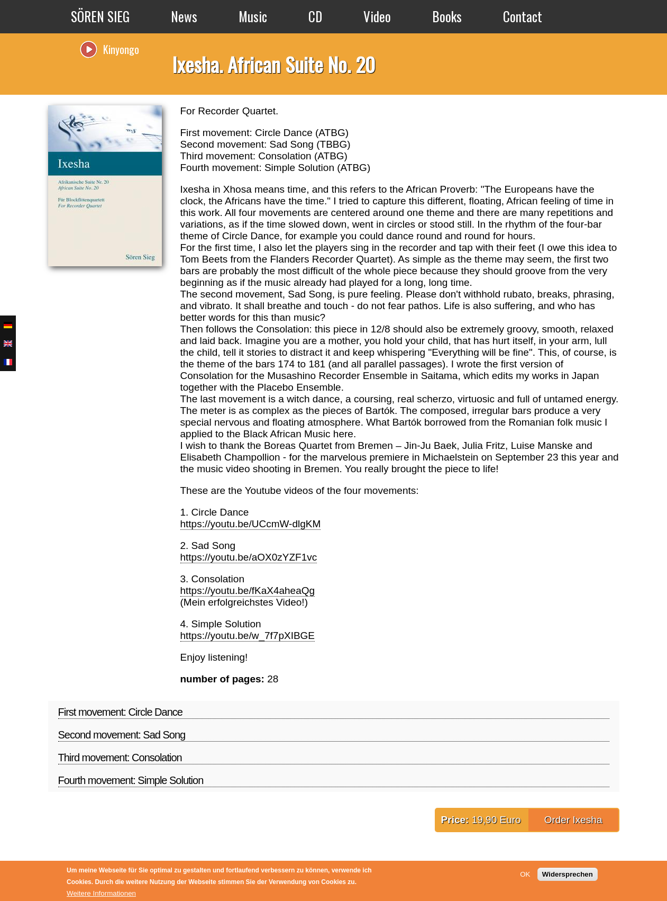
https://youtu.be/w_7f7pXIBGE (247, 635)
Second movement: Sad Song (122, 735)
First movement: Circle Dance (120, 712)
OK (525, 874)
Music (253, 16)
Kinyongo (121, 49)
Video (377, 16)
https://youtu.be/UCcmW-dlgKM (250, 523)
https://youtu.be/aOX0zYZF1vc (248, 557)
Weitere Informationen (101, 893)
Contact (522, 16)
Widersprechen (567, 874)
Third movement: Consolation (120, 757)
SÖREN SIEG (100, 16)
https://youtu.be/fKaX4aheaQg (247, 590)
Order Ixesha (573, 819)
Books (447, 16)
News (184, 16)
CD (315, 16)
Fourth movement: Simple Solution (131, 780)
